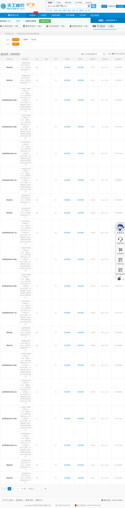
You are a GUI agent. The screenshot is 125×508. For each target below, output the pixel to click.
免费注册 (112, 6)
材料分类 (13, 15)
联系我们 (19, 500)
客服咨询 (120, 230)
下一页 (23, 489)
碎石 (60, 10)
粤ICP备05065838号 (63, 505)
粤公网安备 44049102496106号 (87, 505)
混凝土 (81, 10)
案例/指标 (56, 15)
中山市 (33, 39)
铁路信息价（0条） (79, 26)
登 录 (104, 6)
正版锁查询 (108, 20)
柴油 (69, 10)
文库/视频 (70, 15)
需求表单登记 (120, 274)
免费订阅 (45, 21)
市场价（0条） (104, 26)
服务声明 (29, 500)
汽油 (73, 10)
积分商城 (95, 15)
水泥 (55, 10)
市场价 (44, 15)
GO (45, 489)
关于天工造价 (8, 500)
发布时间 (15, 54)
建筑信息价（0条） (33, 26)
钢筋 (64, 10)
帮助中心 (39, 500)
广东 (16, 39)
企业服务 (120, 6)
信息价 (32, 15)
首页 (9, 21)
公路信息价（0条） (10, 26)
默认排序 (4, 54)
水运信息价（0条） (56, 26)
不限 (16, 44)
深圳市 (25, 39)
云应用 (82, 15)
